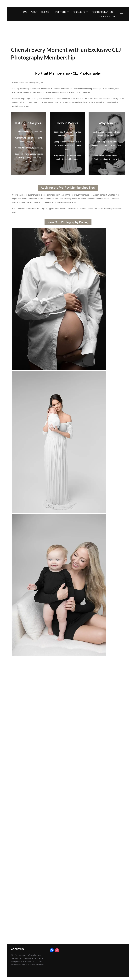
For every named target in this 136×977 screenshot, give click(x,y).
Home (24, 12)
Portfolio (62, 12)
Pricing (46, 12)
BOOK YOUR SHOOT (108, 16)
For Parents (80, 12)
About (34, 12)
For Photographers (103, 12)
